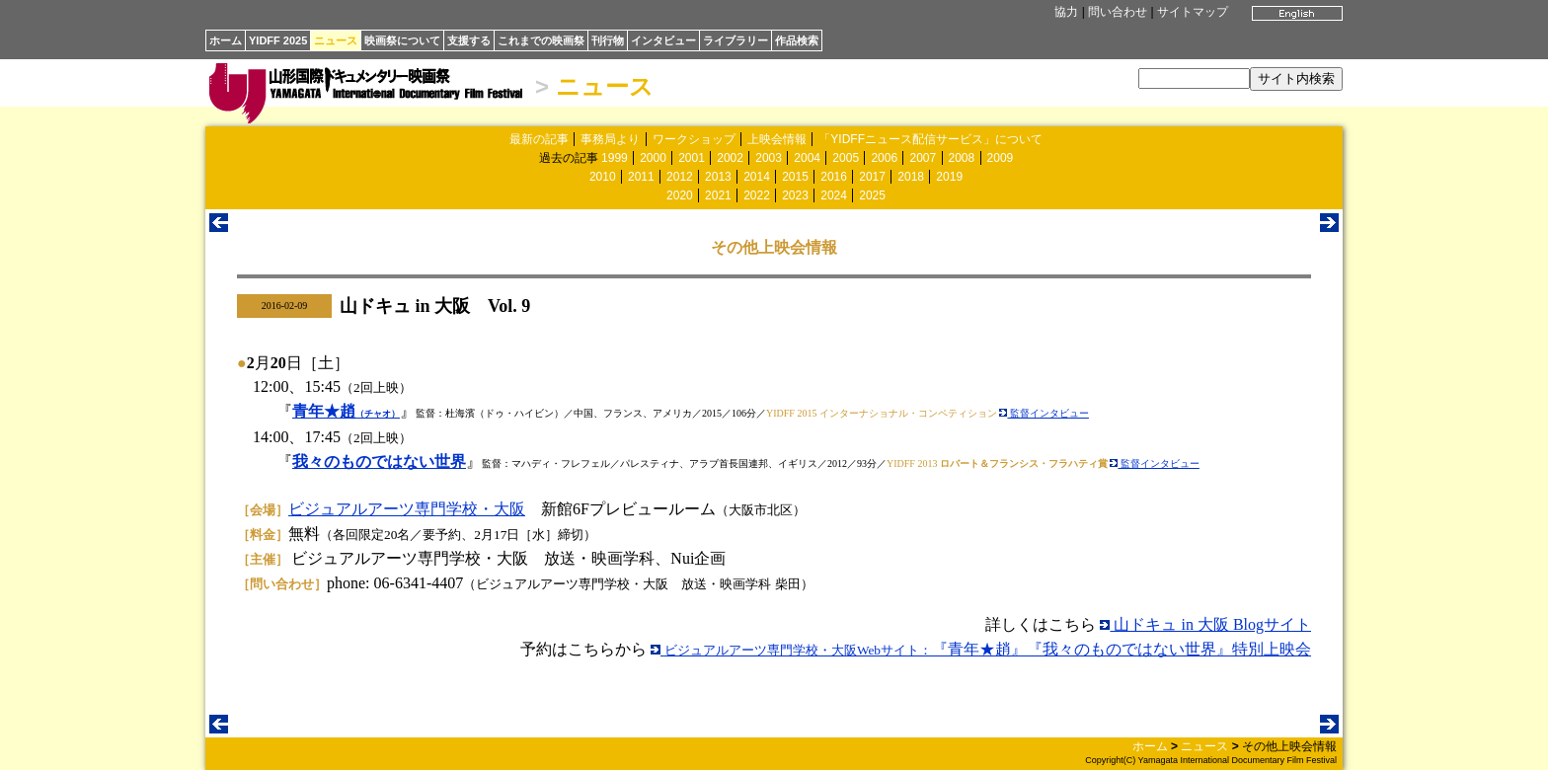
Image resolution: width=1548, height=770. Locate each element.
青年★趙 (346, 411)
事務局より (610, 139)
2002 (730, 158)
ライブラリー (735, 40)
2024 (833, 195)
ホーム (225, 40)
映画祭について (402, 40)
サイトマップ (1192, 12)
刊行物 (607, 40)
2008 (962, 158)
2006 (884, 158)
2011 (641, 177)
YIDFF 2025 (278, 40)
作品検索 (796, 40)
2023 (795, 195)
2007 (922, 158)
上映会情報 (777, 139)
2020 (679, 195)
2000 (653, 158)
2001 (691, 158)
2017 (872, 177)
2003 (768, 158)
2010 (602, 177)
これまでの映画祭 (541, 40)
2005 (845, 158)
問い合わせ (1117, 12)
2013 (718, 177)
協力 (1066, 12)
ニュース (335, 40)
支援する (469, 40)
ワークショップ (694, 139)
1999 (614, 158)
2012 (679, 177)
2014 (756, 177)
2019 (949, 177)
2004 (807, 158)
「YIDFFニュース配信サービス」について (930, 139)
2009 (1000, 158)
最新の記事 (539, 139)
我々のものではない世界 (379, 461)
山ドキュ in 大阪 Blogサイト (1205, 624)
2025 (872, 195)
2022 (756, 195)
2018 (910, 177)
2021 (718, 195)
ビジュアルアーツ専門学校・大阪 (406, 508)
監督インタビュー (1044, 413)
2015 (795, 177)
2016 (833, 177)
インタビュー (663, 40)
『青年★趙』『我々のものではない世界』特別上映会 (981, 649)
